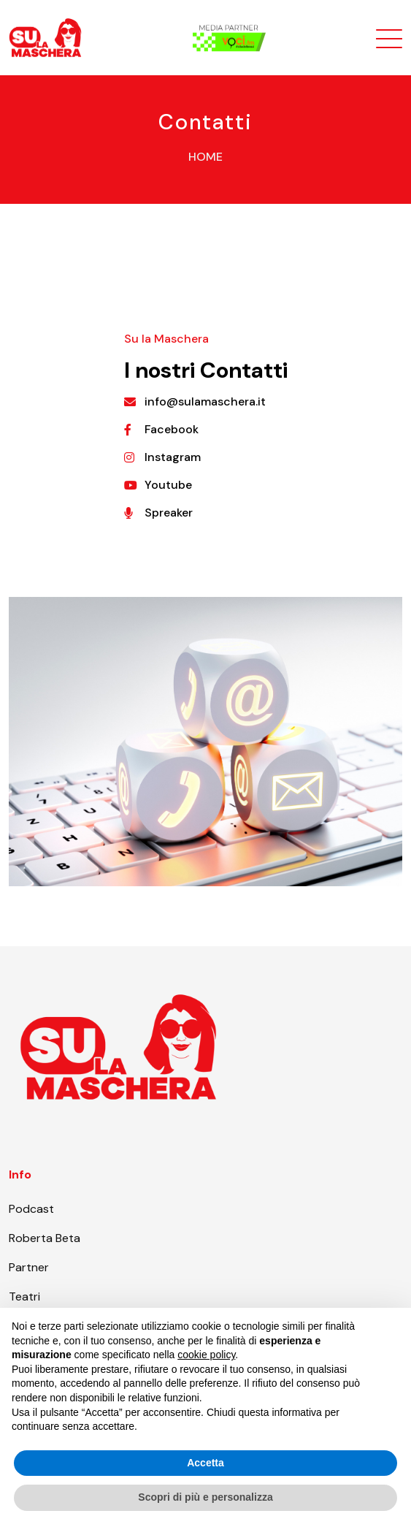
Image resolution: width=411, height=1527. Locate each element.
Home (205, 156)
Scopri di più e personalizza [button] (205, 1497)
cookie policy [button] (206, 1354)
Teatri (24, 1296)
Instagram (173, 457)
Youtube (168, 484)
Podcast (31, 1208)
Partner (29, 1267)
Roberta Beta (44, 1238)
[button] (392, 1331)
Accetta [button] (205, 1463)
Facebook (172, 429)
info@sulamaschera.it (205, 401)
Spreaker (169, 512)
